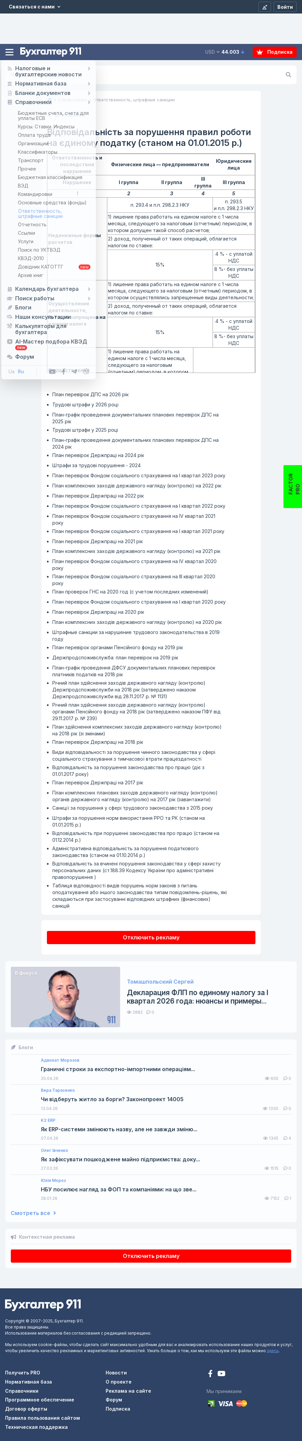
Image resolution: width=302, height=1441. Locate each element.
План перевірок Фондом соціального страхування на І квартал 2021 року (138, 531)
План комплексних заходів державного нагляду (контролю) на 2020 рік (137, 622)
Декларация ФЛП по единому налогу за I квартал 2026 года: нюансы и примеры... (197, 996)
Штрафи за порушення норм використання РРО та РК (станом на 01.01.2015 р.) (128, 821)
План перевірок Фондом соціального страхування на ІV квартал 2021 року (133, 519)
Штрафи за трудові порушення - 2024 (96, 465)
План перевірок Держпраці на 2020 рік (98, 612)
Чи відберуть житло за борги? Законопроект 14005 (112, 1099)
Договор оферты (26, 1409)
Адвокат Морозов (60, 1060)
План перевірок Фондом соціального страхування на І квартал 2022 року (138, 506)
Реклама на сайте (128, 1391)
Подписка (275, 52)
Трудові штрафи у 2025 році (85, 430)
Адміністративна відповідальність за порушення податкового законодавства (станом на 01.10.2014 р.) (125, 851)
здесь (273, 1350)
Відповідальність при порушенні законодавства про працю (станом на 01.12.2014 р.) (135, 836)
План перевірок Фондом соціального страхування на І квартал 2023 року (138, 475)
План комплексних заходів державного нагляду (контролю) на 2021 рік (136, 551)
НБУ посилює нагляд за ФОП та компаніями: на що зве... (118, 1189)
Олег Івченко (54, 1150)
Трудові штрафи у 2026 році (85, 404)
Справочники (21, 1391)
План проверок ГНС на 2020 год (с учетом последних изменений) (130, 592)
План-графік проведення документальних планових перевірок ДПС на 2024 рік (135, 443)
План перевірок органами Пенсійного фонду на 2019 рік (117, 647)
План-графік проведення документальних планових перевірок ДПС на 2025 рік (135, 418)
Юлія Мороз (53, 1180)
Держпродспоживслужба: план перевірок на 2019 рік (115, 657)
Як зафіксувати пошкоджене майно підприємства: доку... (120, 1159)
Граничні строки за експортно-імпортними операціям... (118, 1069)
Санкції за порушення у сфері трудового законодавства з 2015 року (132, 808)
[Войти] (285, 7)
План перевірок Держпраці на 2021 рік (97, 541)
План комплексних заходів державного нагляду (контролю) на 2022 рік (136, 485)
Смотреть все (33, 1213)
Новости (116, 1372)
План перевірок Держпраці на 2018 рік (97, 742)
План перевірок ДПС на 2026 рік (90, 394)
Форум (114, 1399)
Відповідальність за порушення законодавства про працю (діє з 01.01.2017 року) (128, 770)
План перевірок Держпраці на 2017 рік (97, 782)
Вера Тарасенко (58, 1090)
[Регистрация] (264, 7)
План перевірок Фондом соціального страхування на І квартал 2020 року (139, 602)
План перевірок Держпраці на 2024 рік (98, 455)
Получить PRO (22, 1372)
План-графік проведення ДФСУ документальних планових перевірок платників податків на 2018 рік (133, 671)
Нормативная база (28, 1382)
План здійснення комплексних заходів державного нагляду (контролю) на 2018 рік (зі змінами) (137, 730)
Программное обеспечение (39, 1399)
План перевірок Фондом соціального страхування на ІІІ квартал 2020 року (133, 580)
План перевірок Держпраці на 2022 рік (98, 496)
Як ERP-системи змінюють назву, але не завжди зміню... (119, 1129)
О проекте (119, 1382)
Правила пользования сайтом (42, 1418)
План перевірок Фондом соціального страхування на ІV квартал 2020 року (134, 564)
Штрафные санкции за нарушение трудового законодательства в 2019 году (136, 635)
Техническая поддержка (36, 1427)
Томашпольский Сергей (160, 982)
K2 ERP (48, 1120)
